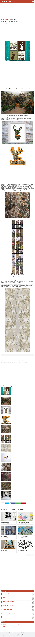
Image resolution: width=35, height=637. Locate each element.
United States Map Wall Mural (23, 536)
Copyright (17, 632)
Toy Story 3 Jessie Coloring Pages (8, 601)
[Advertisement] (17, 11)
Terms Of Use (21, 632)
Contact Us (13, 632)
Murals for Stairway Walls (5, 550)
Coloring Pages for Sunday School (9, 616)
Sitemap (10, 632)
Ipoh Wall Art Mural (4, 536)
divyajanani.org (6, 1)
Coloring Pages (3, 624)
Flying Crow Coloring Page (7, 609)
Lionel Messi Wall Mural (5, 522)
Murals (19, 624)
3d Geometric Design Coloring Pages (9, 613)
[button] (32, 1)
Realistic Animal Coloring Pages (8, 593)
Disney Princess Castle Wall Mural (23, 522)
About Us (24, 632)
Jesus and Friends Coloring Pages (8, 605)
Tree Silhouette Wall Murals (22, 550)
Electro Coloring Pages (7, 597)
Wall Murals (3, 23)
